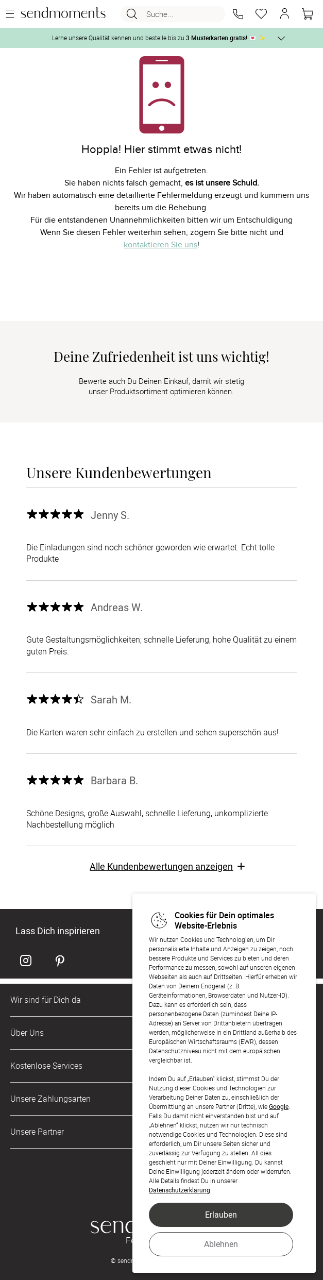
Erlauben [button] (221, 1214)
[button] (238, 14)
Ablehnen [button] (221, 1244)
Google (278, 1106)
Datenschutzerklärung (179, 1190)
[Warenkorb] (307, 14)
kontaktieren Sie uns (160, 245)
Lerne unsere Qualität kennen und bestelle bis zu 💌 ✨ (159, 37)
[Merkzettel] (261, 14)
